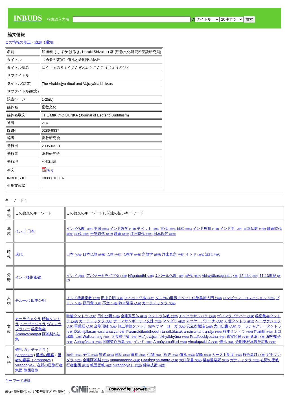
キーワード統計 (18, 380)
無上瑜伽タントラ (136, 326)
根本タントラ (238, 331)
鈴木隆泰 (130, 303)
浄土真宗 (173, 254)
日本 (31, 231)
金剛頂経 (105, 326)
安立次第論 (200, 326)
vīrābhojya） (25, 365)
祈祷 (171, 354)
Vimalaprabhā (203, 342)
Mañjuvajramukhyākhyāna (163, 336)
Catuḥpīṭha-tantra (159, 360)
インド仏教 (79, 228)
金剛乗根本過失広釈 (255, 342)
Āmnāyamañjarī (28, 334)
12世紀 (249, 276)
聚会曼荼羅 (216, 360)
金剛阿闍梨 (96, 360)
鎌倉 (121, 234)
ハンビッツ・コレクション (249, 298)
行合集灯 (254, 354)
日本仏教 (254, 228)
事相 (138, 354)
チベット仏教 (139, 298)
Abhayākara (88, 342)
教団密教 (31, 370)
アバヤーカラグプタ (106, 276)
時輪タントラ (81, 316)
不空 (110, 303)
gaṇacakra (23, 355)
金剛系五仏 (134, 316)
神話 (122, 354)
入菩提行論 (124, 336)
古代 (168, 228)
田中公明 (38, 300)
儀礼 (227, 342)
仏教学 (131, 254)
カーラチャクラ (159, 303)
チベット (148, 228)
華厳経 (83, 326)
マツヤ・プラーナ (204, 321)
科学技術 (154, 365)
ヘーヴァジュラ (33, 324)
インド (20, 231)
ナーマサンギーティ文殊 (137, 321)
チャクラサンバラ (197, 316)
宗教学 (151, 254)
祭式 (106, 354)
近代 (212, 254)
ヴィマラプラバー (235, 316)
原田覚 (92, 303)
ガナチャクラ (35, 349)
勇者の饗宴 (45, 355)
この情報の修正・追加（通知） (30, 42)
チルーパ (22, 300)
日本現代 (165, 234)
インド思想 (206, 228)
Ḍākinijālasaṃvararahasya (99, 331)
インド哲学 (123, 228)
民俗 (74, 354)
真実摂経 (238, 336)
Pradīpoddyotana (208, 336)
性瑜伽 (263, 331)
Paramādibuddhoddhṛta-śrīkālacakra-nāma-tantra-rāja (174, 331)
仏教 (113, 254)
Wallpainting (96, 336)
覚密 (257, 336)
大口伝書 (225, 326)
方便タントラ (239, 321)
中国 (101, 228)
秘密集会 (38, 329)
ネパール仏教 (170, 276)
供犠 (155, 354)
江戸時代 (141, 234)
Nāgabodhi (141, 276)
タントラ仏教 (163, 316)
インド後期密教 (28, 277)
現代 (81, 234)
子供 (90, 354)
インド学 (231, 228)
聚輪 (203, 354)
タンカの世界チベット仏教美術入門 (188, 298)
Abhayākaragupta (220, 276)
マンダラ (174, 321)
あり (48, 170)
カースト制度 (227, 354)
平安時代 (101, 234)
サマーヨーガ (171, 326)
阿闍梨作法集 (118, 342)
